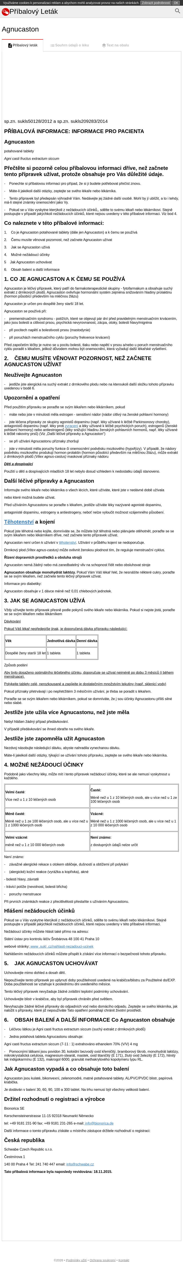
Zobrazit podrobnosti (156, 3)
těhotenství (67, 542)
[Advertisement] (91, 84)
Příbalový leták (22, 45)
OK (176, 3)
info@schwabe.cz (80, 1164)
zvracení (71, 426)
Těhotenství (19, 522)
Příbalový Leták (30, 11)
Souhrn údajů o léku (69, 45)
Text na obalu (115, 45)
